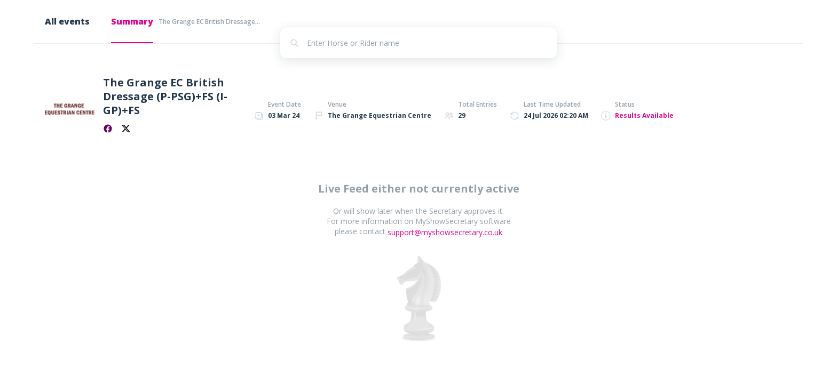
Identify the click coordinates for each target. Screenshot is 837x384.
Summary (132, 21)
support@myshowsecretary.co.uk (445, 232)
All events (67, 21)
